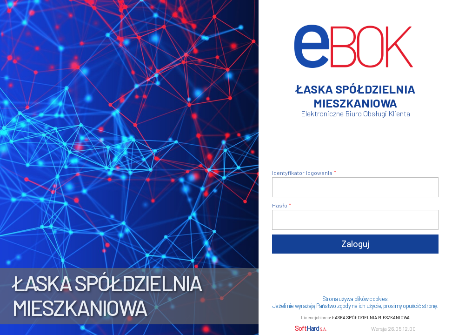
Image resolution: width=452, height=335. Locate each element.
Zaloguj (355, 243)
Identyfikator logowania (302, 172)
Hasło (279, 205)
